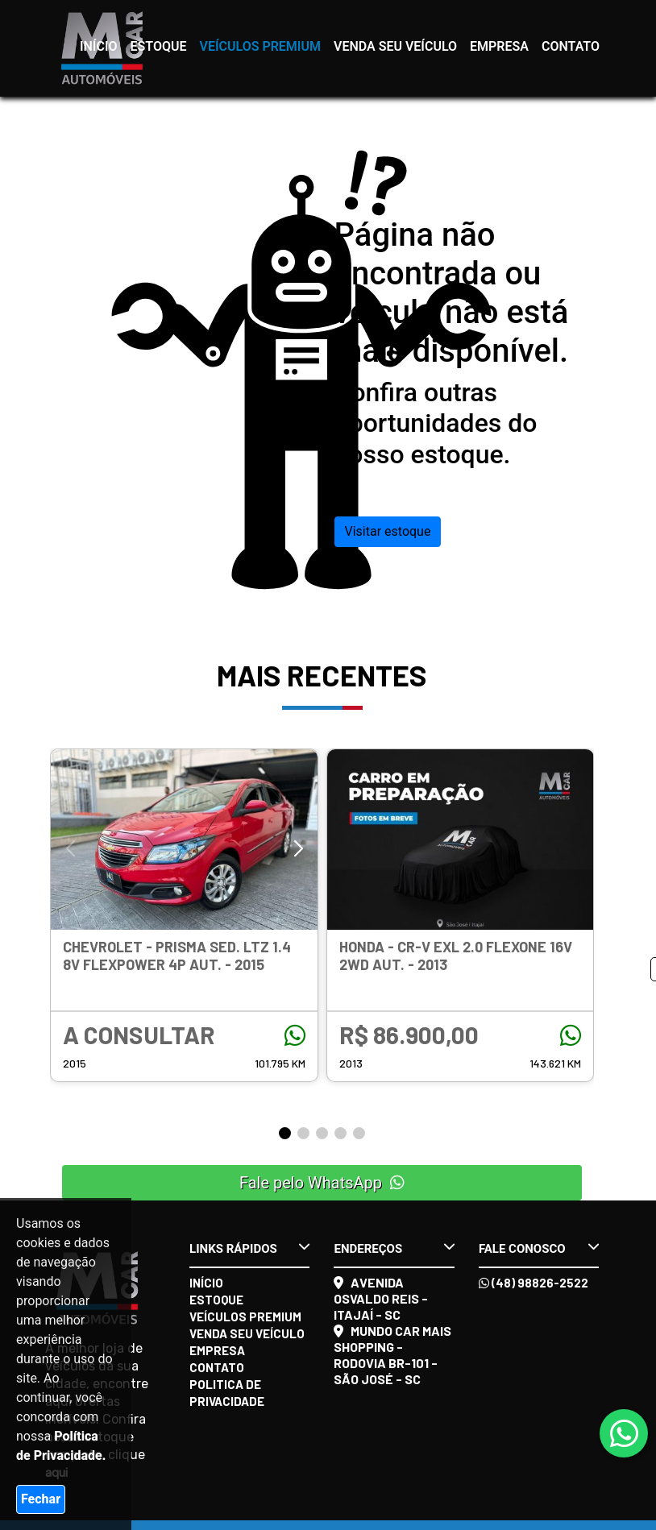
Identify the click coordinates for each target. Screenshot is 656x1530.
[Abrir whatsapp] (624, 1434)
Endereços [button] (394, 1248)
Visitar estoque (388, 531)
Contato (571, 46)
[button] (298, 849)
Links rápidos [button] (249, 1248)
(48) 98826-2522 (533, 1282)
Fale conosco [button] (539, 1248)
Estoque (159, 46)
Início (99, 46)
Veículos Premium (260, 46)
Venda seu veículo (395, 46)
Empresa (499, 46)
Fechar (40, 1499)
